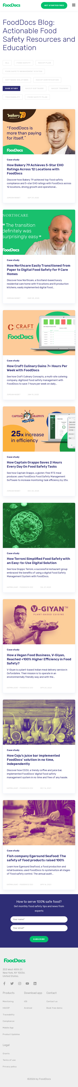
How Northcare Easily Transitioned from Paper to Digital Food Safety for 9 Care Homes (38, 270)
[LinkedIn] (35, 983)
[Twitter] (12, 983)
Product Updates (11, 1034)
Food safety (23, 63)
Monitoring (8, 1001)
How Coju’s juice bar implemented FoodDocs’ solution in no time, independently (33, 760)
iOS (25, 1001)
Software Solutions (16, 80)
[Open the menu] (73, 5)
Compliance (8, 1021)
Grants (6, 1053)
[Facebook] (4, 983)
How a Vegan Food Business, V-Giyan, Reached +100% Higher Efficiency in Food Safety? (39, 659)
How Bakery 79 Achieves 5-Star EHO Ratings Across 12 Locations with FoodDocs (35, 169)
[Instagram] (19, 983)
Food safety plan (37, 97)
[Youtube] (27, 983)
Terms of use (9, 1060)
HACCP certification (47, 80)
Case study (11, 88)
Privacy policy (10, 1066)
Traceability (12, 97)
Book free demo (54, 1008)
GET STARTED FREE (52, 4)
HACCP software (34, 88)
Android (28, 1008)
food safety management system (23, 71)
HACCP (6, 1008)
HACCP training (59, 88)
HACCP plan (44, 63)
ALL (7, 63)
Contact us (51, 1001)
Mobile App (8, 1028)
